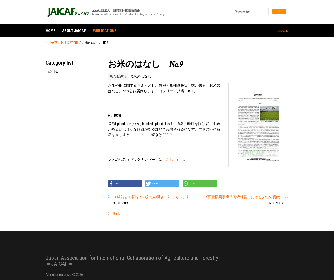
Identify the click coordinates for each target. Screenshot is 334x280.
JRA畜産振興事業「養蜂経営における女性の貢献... (242, 197)
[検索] (250, 11)
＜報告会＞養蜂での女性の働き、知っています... (153, 197)
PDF (165, 135)
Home (50, 30)
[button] (125, 183)
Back (116, 214)
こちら (171, 159)
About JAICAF (74, 30)
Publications (105, 30)
